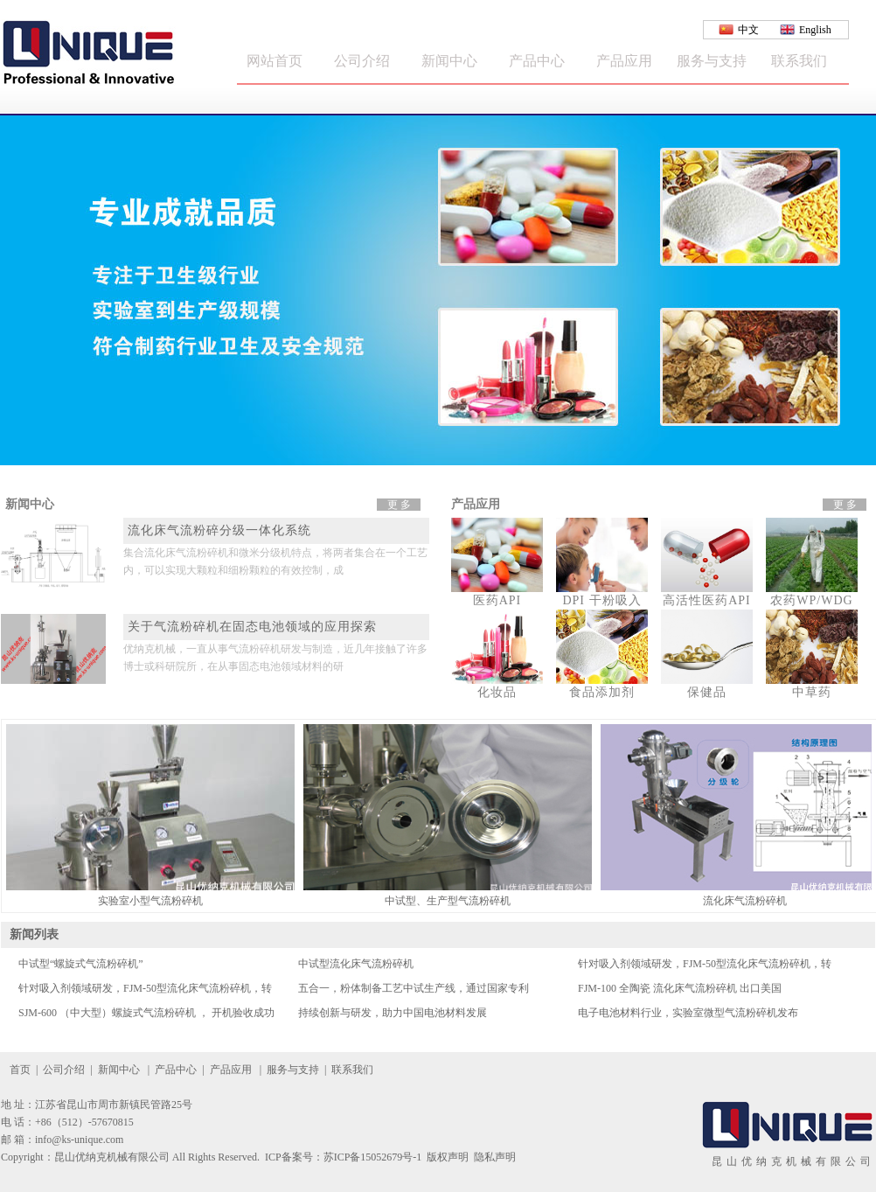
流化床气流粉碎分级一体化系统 (219, 530)
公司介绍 (362, 60)
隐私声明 (495, 1157)
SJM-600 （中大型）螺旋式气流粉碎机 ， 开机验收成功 (146, 1013)
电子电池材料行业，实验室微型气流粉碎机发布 (688, 1013)
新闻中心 (449, 60)
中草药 (811, 692)
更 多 (399, 504)
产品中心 (537, 60)
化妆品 (497, 692)
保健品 (707, 692)
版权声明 (448, 1157)
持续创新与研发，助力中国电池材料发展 (392, 1013)
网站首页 (274, 60)
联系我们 (799, 60)
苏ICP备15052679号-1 (372, 1157)
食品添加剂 (602, 692)
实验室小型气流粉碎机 (150, 901)
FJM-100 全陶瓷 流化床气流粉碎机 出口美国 (680, 988)
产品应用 (624, 60)
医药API (497, 600)
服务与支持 (712, 60)
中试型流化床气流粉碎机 (356, 964)
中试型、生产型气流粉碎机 (448, 901)
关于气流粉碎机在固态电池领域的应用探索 (252, 626)
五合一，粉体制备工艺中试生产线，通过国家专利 (413, 988)
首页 (20, 1069)
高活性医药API (707, 600)
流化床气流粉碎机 (745, 901)
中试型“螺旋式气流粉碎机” (80, 964)
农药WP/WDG (811, 600)
